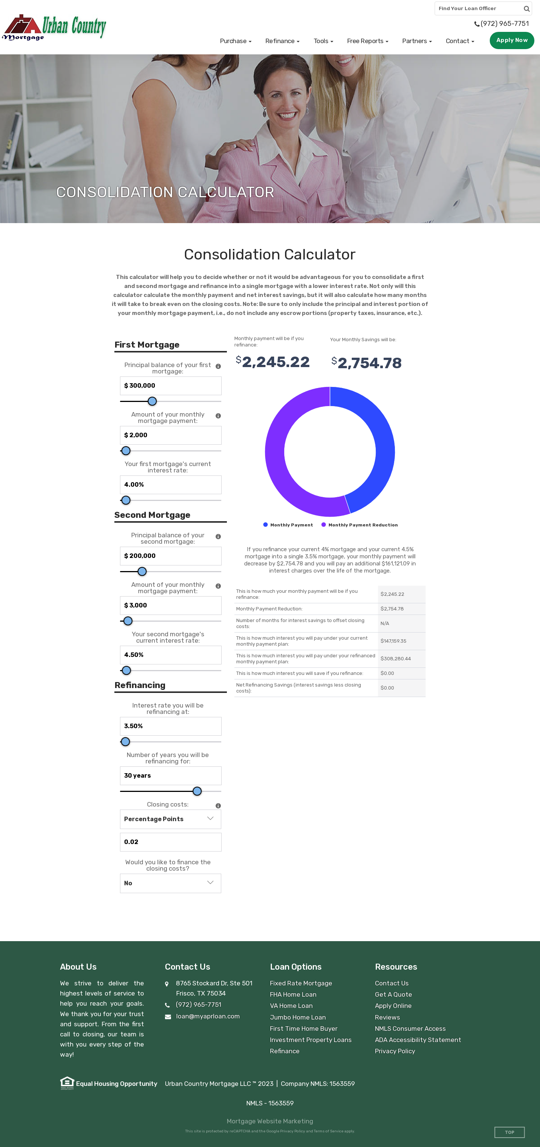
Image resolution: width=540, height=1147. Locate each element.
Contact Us (392, 983)
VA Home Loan (291, 1005)
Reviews (387, 1017)
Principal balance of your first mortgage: (167, 368)
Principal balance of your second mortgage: (167, 538)
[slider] (152, 401)
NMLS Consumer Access (410, 1028)
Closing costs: (168, 804)
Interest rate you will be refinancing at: (168, 708)
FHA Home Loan (293, 994)
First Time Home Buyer (304, 1028)
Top (509, 1132)
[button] (236, 41)
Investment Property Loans (311, 1040)
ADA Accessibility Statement (418, 1040)
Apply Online (393, 1005)
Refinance (285, 1051)
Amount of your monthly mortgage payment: (167, 417)
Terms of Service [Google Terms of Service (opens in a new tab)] (329, 1131)
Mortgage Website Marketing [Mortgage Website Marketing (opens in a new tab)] (270, 1121)
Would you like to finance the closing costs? (168, 865)
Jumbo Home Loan (298, 1017)
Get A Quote (393, 994)
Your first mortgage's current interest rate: (167, 467)
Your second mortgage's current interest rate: (168, 637)
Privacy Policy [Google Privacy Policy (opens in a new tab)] (292, 1131)
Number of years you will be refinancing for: (168, 758)
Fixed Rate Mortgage (301, 983)
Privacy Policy (395, 1051)
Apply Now (512, 40)
